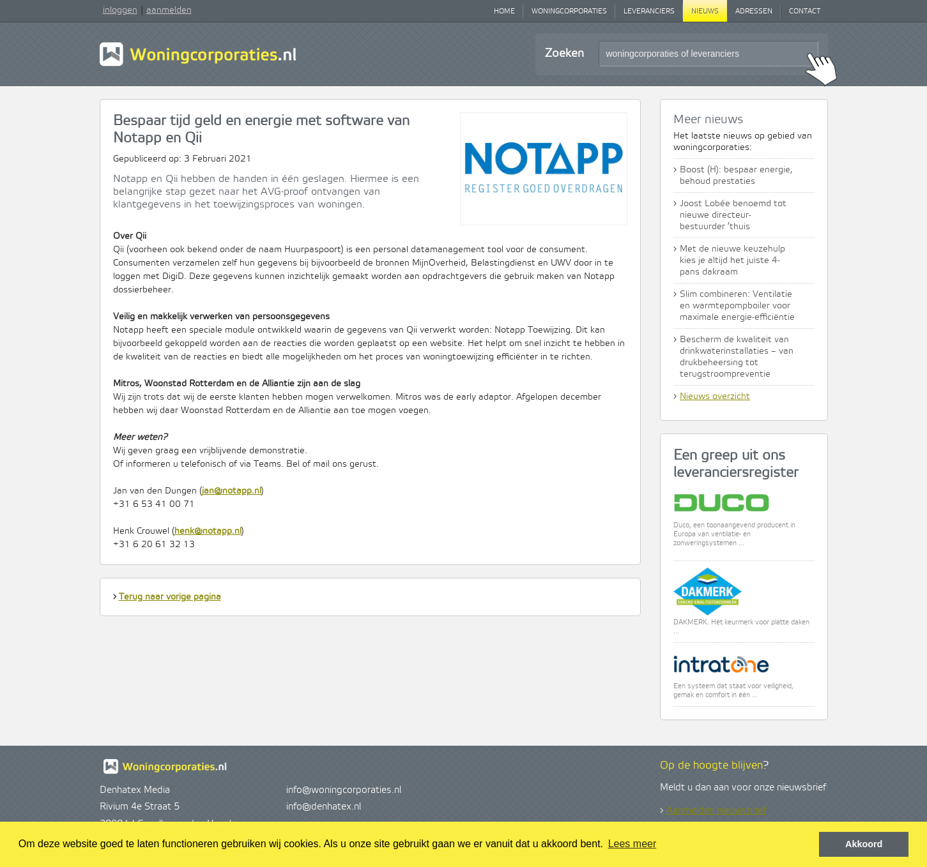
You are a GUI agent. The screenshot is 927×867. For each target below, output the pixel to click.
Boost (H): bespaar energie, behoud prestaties (736, 175)
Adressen (753, 11)
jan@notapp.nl (231, 491)
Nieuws (705, 11)
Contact (804, 11)
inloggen (120, 10)
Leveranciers (649, 11)
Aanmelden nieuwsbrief (716, 811)
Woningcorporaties (569, 11)
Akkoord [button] (863, 844)
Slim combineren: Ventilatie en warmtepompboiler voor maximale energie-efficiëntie (737, 306)
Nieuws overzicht (715, 396)
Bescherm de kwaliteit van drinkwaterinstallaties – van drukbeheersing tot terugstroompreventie (736, 357)
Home (504, 11)
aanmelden (169, 10)
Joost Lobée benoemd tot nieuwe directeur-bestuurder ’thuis (733, 215)
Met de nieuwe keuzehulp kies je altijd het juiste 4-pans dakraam (732, 260)
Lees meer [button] (632, 843)
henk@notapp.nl (207, 531)
